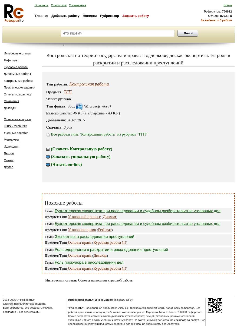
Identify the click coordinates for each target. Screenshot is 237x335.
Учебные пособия (16, 133)
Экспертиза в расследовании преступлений (94, 236)
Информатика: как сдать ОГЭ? (114, 299)
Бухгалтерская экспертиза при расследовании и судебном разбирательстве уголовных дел (137, 211)
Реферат (105, 230)
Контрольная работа (89, 84)
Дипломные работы (17, 74)
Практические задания (19, 87)
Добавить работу (66, 16)
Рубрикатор (109, 16)
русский (64, 99)
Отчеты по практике (17, 94)
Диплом (109, 217)
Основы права (80, 242)
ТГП (68, 91)
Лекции (9, 153)
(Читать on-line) (64, 164)
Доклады (10, 108)
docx (71, 106)
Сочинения (11, 101)
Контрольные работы (18, 80)
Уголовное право (82, 230)
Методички (11, 139)
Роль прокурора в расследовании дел (89, 262)
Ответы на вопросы (17, 119)
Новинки (90, 16)
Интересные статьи (17, 53)
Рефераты (11, 60)
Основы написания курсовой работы (105, 280)
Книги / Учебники (15, 126)
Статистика (58, 5)
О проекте (41, 5)
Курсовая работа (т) (109, 242)
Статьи (8, 160)
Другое (8, 167)
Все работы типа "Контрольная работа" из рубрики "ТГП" (96, 134)
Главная (41, 16)
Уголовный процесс (84, 217)
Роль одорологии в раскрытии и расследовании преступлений (111, 249)
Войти (228, 5)
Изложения (11, 146)
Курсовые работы (16, 67)
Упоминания (77, 5)
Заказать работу (135, 16)
